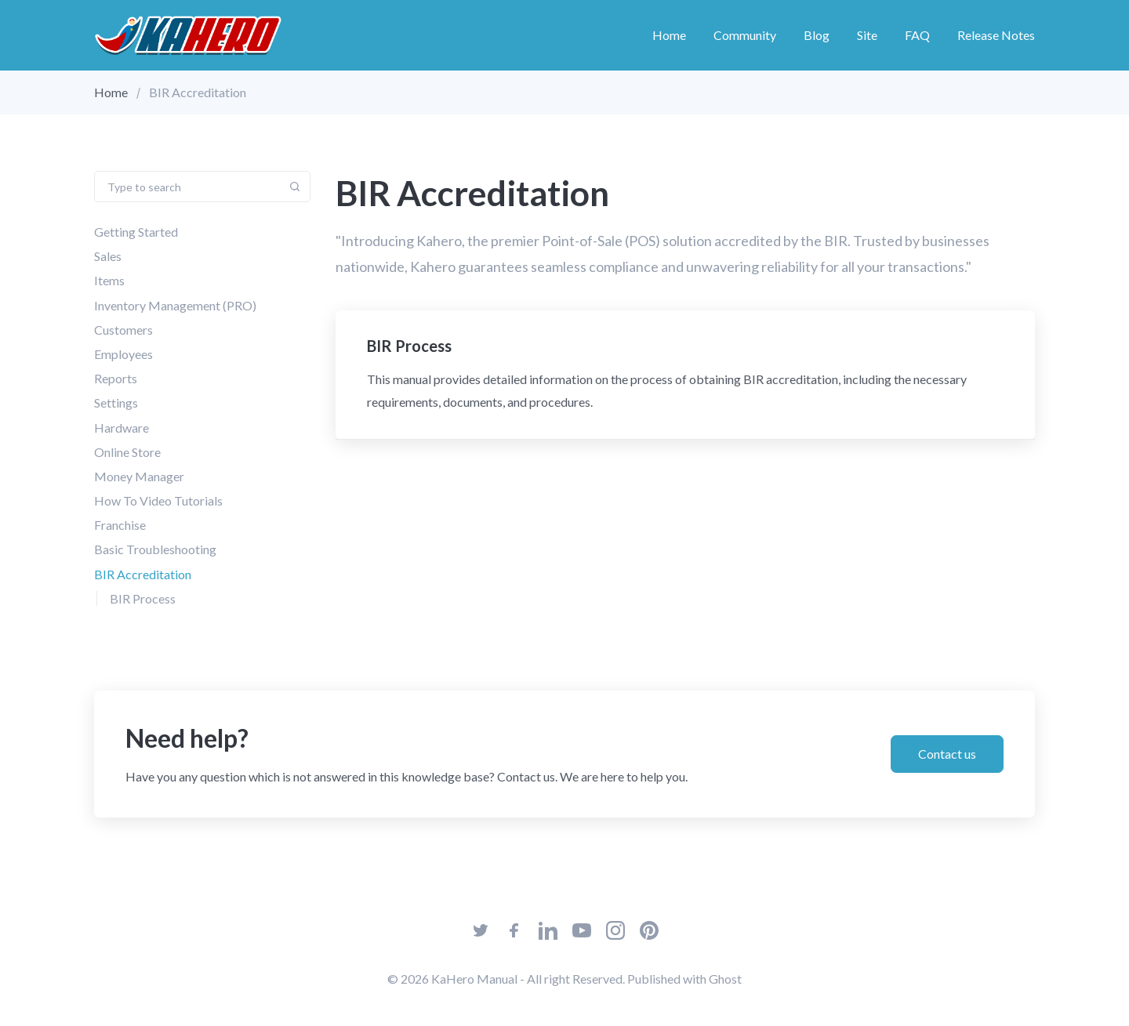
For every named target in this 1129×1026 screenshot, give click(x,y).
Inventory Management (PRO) (175, 305)
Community (744, 34)
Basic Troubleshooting (155, 549)
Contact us (947, 753)
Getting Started (136, 231)
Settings (116, 402)
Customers (123, 329)
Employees (123, 353)
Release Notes (996, 34)
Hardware (121, 426)
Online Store (127, 451)
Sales (108, 255)
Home (669, 34)
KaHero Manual (474, 978)
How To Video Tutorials (158, 500)
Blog (817, 34)
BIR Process (143, 598)
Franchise (120, 524)
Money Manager (139, 476)
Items (109, 280)
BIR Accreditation (142, 574)
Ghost (725, 978)
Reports (115, 378)
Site (867, 34)
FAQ (917, 34)
